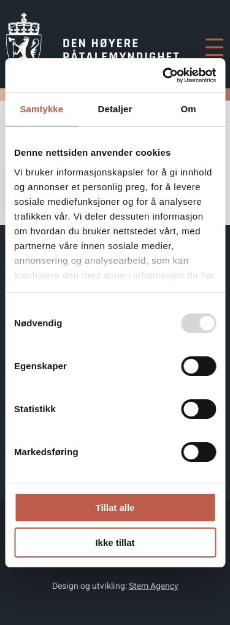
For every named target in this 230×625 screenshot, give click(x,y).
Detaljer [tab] (115, 109)
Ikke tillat (114, 542)
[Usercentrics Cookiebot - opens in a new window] (164, 75)
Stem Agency (153, 586)
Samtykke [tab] (41, 109)
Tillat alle (115, 507)
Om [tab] (188, 109)
